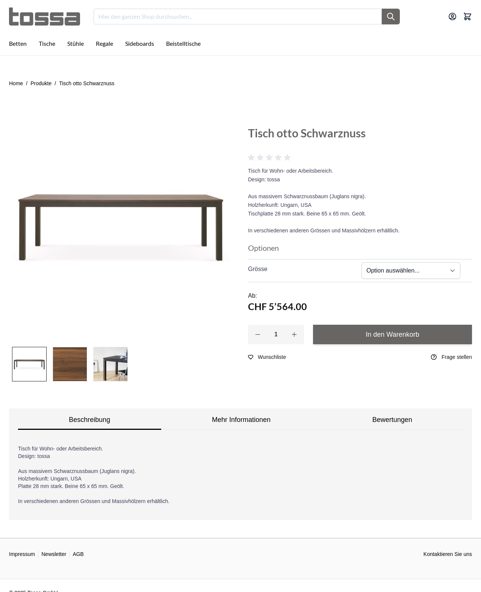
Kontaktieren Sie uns (448, 554)
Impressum (22, 554)
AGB (78, 554)
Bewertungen (392, 419)
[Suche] (391, 16)
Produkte (40, 83)
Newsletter (53, 554)
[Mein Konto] (452, 16)
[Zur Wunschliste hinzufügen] (267, 357)
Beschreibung (89, 419)
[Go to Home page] (44, 17)
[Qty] (276, 334)
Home (16, 83)
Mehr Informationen (241, 419)
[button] (270, 157)
